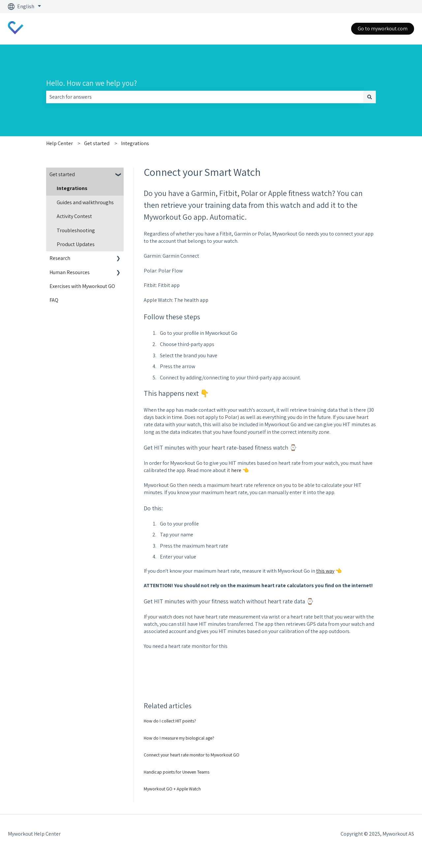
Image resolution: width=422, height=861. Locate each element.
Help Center (59, 143)
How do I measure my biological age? (179, 738)
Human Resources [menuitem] (69, 272)
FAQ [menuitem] (53, 300)
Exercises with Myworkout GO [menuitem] (82, 286)
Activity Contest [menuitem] (74, 216)
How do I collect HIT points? (170, 721)
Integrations (135, 143)
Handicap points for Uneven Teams (176, 772)
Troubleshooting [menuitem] (76, 230)
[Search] (369, 97)
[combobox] (204, 97)
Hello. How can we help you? (91, 83)
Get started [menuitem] (62, 174)
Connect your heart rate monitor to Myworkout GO (191, 755)
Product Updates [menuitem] (76, 244)
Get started (96, 143)
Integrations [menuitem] (72, 188)
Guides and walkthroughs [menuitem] (85, 202)
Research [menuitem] (59, 258)
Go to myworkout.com (382, 28)
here (236, 470)
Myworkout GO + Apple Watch (172, 789)
